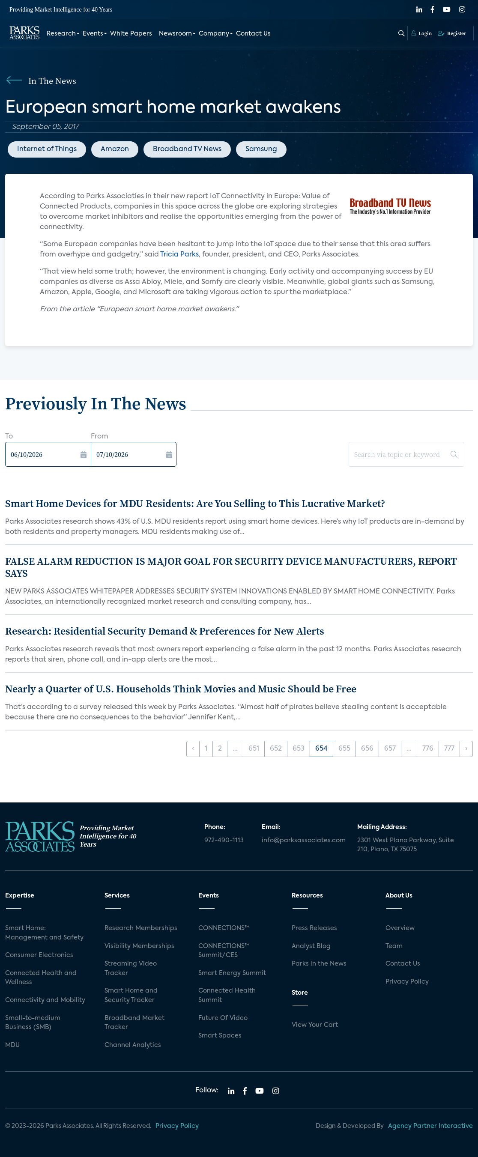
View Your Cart (315, 1025)
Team (394, 946)
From (99, 436)
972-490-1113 (224, 841)
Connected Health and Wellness (41, 978)
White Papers (131, 33)
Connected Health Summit (227, 995)
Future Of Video (223, 1018)
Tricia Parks (179, 254)
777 (449, 748)
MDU (12, 1045)
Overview (400, 928)
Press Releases (314, 928)
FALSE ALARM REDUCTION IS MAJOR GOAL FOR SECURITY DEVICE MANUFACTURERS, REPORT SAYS (231, 567)
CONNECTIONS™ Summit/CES (224, 951)
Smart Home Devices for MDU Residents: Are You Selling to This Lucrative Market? (195, 503)
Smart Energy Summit (232, 973)
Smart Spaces (220, 1036)
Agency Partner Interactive (430, 1126)
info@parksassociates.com (304, 841)
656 (367, 748)
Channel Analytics (133, 1045)
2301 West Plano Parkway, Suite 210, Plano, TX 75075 (405, 845)
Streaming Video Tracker (131, 968)
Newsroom (175, 33)
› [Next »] (466, 748)
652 (276, 748)
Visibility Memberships (139, 946)
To (9, 436)
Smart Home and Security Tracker (131, 995)
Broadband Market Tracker (134, 1023)
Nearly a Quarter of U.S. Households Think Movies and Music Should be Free (180, 689)
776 (427, 748)
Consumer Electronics (39, 955)
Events (93, 33)
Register (452, 33)
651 (253, 748)
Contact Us (253, 33)
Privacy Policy (407, 982)
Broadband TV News (187, 149)
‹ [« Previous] (193, 748)
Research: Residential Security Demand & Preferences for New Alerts (164, 631)
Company (214, 33)
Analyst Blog (311, 946)
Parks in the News (319, 964)
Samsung (261, 149)
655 (344, 748)
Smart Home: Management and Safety (44, 933)
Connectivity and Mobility (45, 1000)
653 (299, 748)
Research (61, 33)
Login (422, 33)
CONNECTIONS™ (224, 928)
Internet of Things (47, 149)
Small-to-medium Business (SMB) (32, 1023)
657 (390, 748)
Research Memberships (141, 928)
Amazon (115, 149)
